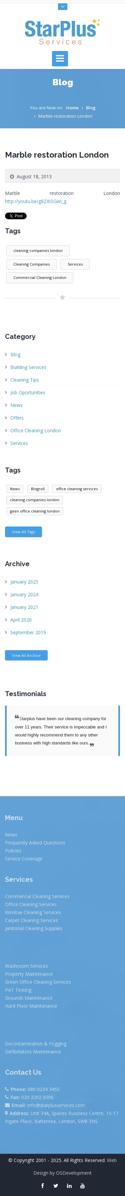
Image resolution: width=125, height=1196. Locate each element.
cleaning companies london (38, 250)
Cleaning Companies (31, 264)
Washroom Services (26, 966)
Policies (13, 850)
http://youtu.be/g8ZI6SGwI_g (35, 201)
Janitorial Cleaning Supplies (33, 928)
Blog (91, 108)
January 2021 (24, 607)
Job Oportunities (27, 392)
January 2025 (24, 582)
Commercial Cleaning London (39, 277)
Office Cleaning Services (31, 904)
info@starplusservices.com (56, 1105)
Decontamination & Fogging (35, 1043)
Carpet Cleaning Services (31, 920)
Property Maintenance (29, 974)
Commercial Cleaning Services (37, 896)
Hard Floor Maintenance (31, 1006)
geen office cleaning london (35, 511)
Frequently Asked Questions (35, 842)
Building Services (28, 367)
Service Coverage (23, 858)
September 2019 (28, 632)
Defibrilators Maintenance (33, 1051)
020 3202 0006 (37, 1097)
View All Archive (26, 655)
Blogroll (38, 488)
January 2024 (24, 594)
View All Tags (23, 531)
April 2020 (21, 619)
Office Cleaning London (35, 430)
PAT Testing (18, 990)
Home (72, 108)
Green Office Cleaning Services (38, 982)
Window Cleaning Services (33, 912)
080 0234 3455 (44, 1089)
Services (75, 264)
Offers (17, 418)
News (16, 405)
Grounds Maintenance (29, 998)
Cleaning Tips (24, 380)
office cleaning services (77, 488)
